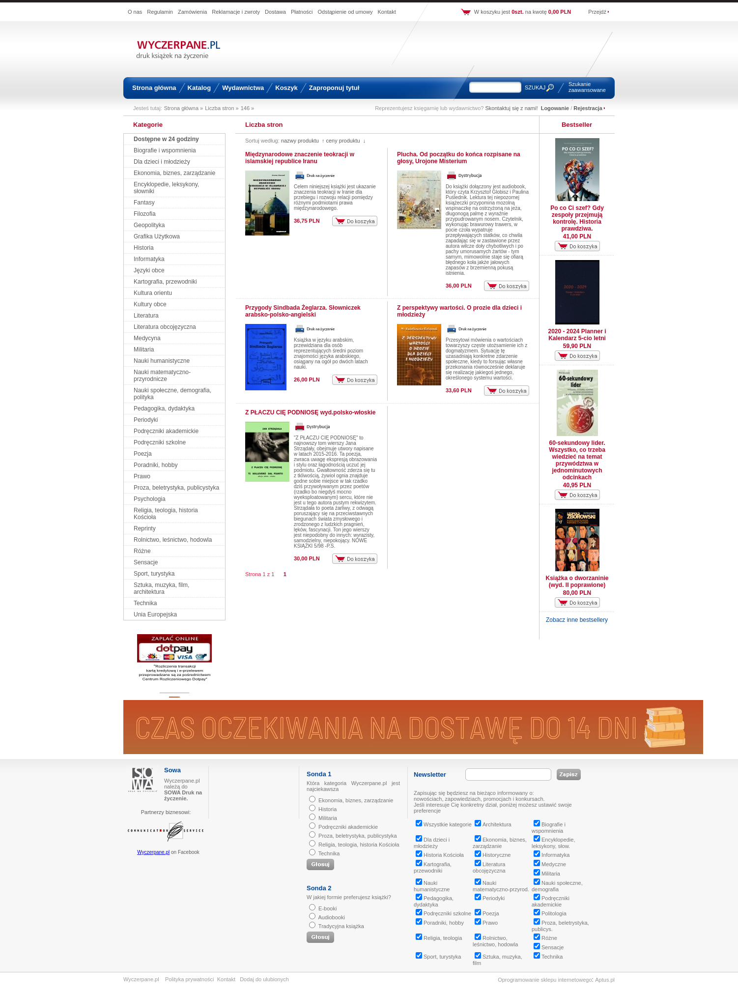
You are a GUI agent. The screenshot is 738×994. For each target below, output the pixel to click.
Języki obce (149, 270)
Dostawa (275, 12)
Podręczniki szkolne (160, 442)
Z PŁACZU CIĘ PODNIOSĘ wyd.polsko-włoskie (310, 412)
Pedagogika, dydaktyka (164, 408)
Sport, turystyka (154, 573)
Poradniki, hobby (155, 465)
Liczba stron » (221, 108)
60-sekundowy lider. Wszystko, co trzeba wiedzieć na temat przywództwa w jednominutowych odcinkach (577, 460)
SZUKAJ (535, 87)
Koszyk (286, 87)
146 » (248, 108)
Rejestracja (587, 108)
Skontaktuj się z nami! (511, 108)
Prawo (142, 476)
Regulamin (160, 12)
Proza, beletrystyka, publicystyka (176, 487)
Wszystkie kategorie (444, 824)
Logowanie (555, 108)
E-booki (327, 908)
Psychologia (150, 499)
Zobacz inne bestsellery (577, 619)
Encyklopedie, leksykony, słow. (553, 843)
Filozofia (145, 213)
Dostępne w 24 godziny (166, 139)
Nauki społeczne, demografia (557, 886)
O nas (135, 12)
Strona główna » (183, 108)
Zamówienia (192, 12)
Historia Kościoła (440, 855)
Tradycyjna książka (341, 926)
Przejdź (597, 12)
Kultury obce (150, 304)
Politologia (550, 913)
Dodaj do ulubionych (264, 979)
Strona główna (154, 87)
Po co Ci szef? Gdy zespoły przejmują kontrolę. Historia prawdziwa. (577, 218)
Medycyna (147, 338)
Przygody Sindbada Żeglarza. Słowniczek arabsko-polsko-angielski (303, 311)
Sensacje (146, 562)
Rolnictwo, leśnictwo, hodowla (173, 539)
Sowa (172, 770)
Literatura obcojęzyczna (165, 326)
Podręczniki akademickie (166, 431)
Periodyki (146, 419)
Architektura (493, 824)
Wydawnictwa (243, 87)
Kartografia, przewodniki (165, 281)
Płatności (302, 12)
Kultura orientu (153, 293)
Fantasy (144, 202)
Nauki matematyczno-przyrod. (501, 886)
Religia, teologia (439, 938)
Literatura (146, 315)
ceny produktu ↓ (346, 141)
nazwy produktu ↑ (303, 141)
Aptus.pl (605, 980)
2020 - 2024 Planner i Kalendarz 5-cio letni (577, 335)
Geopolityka (149, 225)
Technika (145, 603)
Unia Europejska (155, 614)
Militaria (144, 349)
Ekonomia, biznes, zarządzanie (174, 173)
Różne (142, 551)
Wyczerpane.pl (153, 852)
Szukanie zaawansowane (587, 87)
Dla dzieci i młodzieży (162, 161)
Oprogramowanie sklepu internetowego (545, 980)
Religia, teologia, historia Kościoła (358, 845)
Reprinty (145, 528)
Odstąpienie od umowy (345, 12)
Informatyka (149, 259)
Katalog (199, 87)
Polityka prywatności (189, 979)
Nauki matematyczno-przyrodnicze (162, 375)
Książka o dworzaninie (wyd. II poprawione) (576, 581)
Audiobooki (331, 917)
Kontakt (386, 12)
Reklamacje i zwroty (236, 12)
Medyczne (550, 864)
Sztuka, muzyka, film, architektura (161, 588)
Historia (144, 247)
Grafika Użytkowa (157, 236)
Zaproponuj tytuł (334, 87)
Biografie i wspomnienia (165, 150)
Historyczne (493, 855)
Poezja (143, 453)
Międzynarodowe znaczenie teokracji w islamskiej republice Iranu (299, 158)
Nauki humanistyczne (162, 360)
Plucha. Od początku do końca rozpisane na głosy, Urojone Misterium (458, 158)
